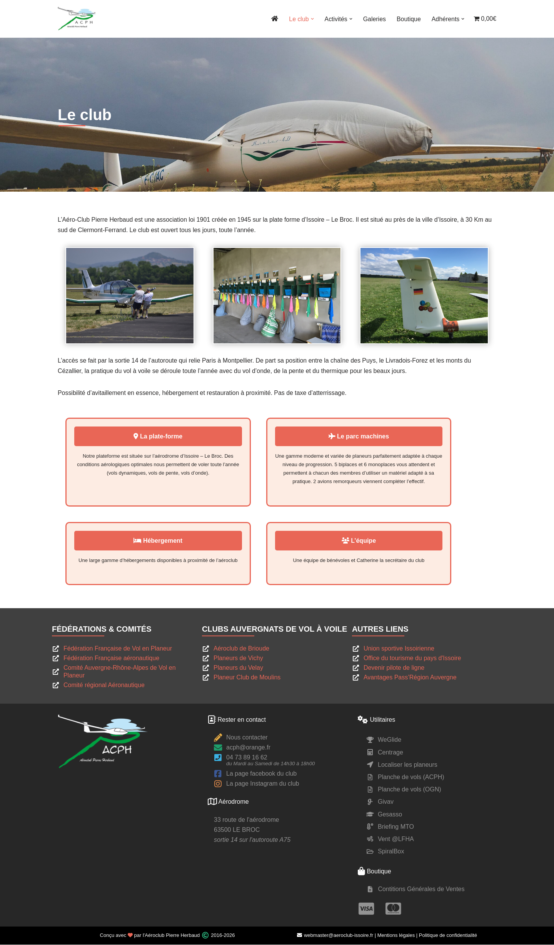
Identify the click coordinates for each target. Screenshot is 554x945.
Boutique (408, 19)
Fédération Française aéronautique (111, 659)
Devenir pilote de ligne (394, 668)
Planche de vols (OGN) (409, 790)
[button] (311, 18)
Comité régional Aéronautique (104, 685)
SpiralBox (391, 852)
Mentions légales (396, 936)
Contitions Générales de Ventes (421, 889)
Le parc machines (386, 436)
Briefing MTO (396, 827)
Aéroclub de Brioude (241, 649)
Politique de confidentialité (448, 936)
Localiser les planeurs (407, 765)
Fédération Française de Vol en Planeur (117, 649)
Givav (386, 802)
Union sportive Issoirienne (399, 649)
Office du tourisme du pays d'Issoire (412, 659)
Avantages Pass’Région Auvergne (410, 678)
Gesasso (390, 814)
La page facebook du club (261, 774)
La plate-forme (167, 436)
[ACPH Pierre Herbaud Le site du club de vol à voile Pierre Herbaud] (77, 19)
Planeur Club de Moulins (247, 678)
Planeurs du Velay (238, 668)
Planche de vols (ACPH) (411, 777)
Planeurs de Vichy (238, 659)
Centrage (390, 752)
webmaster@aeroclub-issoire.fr (334, 936)
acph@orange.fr (248, 748)
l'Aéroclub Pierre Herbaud (171, 936)
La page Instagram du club (262, 784)
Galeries (373, 19)
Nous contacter (247, 738)
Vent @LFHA (396, 839)
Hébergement (167, 541)
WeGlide (389, 740)
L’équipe (386, 541)
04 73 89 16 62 (246, 758)
